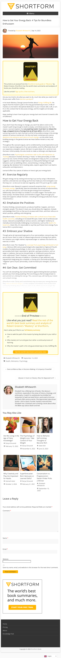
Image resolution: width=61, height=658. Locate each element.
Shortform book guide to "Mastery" (40, 84)
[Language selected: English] (50, 656)
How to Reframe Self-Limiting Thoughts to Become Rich (43, 439)
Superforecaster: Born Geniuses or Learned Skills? (27, 475)
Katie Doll (42, 446)
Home (5, 624)
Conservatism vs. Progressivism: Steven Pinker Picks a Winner (44, 477)
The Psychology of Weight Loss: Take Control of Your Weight (27, 439)
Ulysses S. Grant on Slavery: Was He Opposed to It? (37, 378)
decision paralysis (26, 99)
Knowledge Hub (8, 634)
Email (5, 549)
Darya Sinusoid (10, 443)
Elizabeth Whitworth (23, 31)
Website (5, 559)
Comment (7, 511)
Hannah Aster (10, 481)
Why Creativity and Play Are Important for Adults (10, 475)
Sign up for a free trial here (24, 92)
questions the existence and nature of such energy (20, 137)
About (5, 630)
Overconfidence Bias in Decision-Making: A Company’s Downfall (28, 369)
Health (8, 361)
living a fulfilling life (45, 103)
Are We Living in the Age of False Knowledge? (11, 438)
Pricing (5, 627)
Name (5, 538)
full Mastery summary (32, 330)
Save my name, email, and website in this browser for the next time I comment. (30, 567)
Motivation (15, 361)
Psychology (23, 361)
